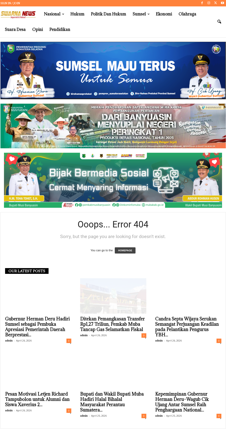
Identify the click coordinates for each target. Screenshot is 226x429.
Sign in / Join (10, 3)
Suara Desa (15, 29)
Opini (37, 29)
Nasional (54, 14)
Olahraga (187, 14)
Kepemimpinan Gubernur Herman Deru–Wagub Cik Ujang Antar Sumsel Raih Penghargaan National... (182, 402)
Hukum (77, 14)
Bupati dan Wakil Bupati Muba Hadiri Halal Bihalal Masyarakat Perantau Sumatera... (112, 402)
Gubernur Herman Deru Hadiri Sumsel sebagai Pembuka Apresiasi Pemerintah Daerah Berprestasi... (37, 327)
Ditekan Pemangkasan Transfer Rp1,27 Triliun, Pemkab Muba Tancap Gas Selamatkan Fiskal (112, 324)
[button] (219, 22)
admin (9, 340)
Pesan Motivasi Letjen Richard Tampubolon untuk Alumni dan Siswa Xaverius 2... (37, 399)
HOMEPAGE (125, 250)
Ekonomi (164, 14)
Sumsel (141, 14)
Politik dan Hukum (108, 14)
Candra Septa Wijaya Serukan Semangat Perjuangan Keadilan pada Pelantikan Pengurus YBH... (187, 327)
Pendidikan (59, 29)
